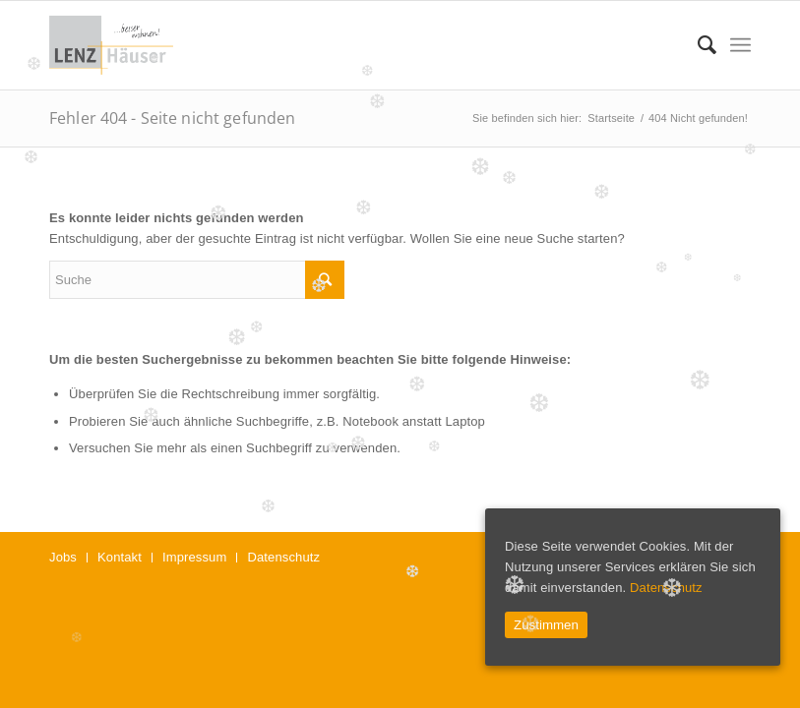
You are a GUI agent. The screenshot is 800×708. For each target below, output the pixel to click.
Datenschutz (666, 587)
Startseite (611, 118)
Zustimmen (546, 625)
